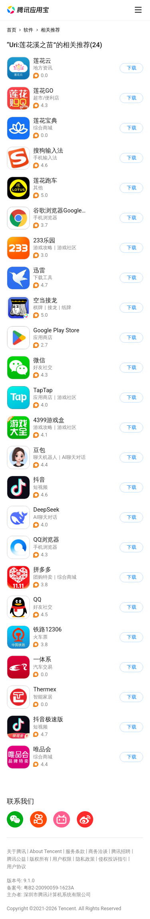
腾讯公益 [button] (16, 859)
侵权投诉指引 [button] (112, 859)
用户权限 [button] (62, 859)
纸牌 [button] (66, 307)
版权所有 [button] (39, 859)
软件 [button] (28, 30)
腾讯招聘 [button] (120, 851)
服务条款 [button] (75, 851)
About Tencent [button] (46, 851)
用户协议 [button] (16, 866)
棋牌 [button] (38, 307)
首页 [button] (11, 30)
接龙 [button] (52, 307)
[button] (28, 10)
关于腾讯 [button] (16, 851)
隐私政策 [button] (85, 859)
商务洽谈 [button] (98, 851)
